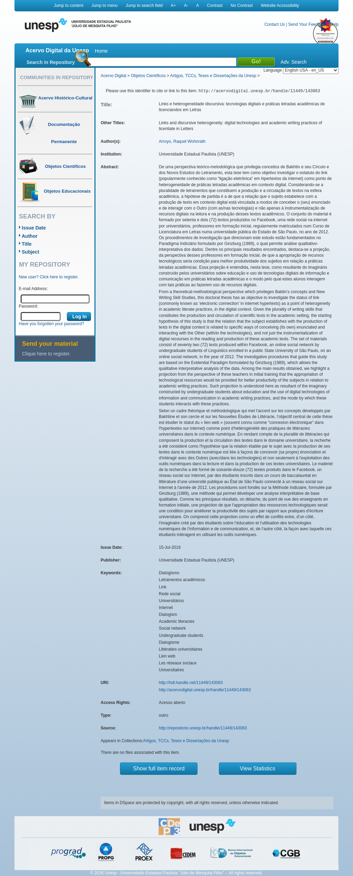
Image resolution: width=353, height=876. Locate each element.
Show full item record (158, 768)
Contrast (214, 5)
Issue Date (34, 228)
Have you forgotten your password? (51, 323)
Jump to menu (104, 5)
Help (334, 24)
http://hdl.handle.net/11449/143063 (191, 682)
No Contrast (242, 5)
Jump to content (68, 5)
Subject (30, 252)
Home (101, 51)
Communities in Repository (56, 77)
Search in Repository (51, 62)
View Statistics (257, 768)
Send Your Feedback (307, 24)
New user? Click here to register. (49, 277)
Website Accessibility (280, 5)
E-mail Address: (33, 288)
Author (30, 236)
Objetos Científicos (148, 75)
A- (186, 5)
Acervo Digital (113, 75)
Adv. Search (293, 62)
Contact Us (274, 24)
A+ (173, 5)
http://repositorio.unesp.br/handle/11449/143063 (203, 728)
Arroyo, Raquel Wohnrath (182, 141)
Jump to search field (144, 5)
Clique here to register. (46, 353)
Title (27, 244)
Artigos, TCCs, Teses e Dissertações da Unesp (213, 75)
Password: (28, 306)
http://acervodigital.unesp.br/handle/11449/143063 (205, 689)
